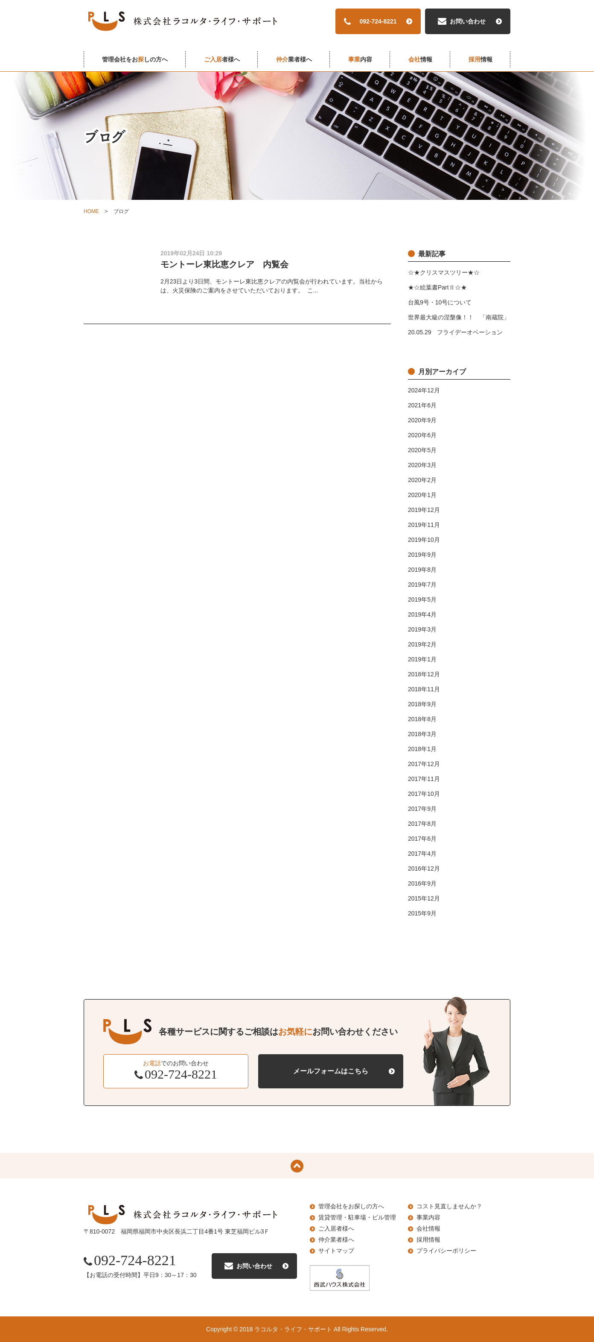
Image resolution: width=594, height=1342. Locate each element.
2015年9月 (422, 913)
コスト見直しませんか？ (449, 1206)
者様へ (222, 59)
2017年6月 (422, 838)
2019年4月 (422, 614)
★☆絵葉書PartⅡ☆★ (437, 287)
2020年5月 (422, 450)
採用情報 (428, 1239)
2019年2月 (422, 644)
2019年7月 (422, 584)
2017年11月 (424, 778)
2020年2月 (422, 480)
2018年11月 (424, 689)
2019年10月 (424, 539)
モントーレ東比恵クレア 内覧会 (224, 264)
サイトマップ (336, 1250)
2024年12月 (424, 390)
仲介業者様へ (336, 1239)
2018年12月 (424, 674)
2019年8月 (422, 569)
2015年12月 (424, 898)
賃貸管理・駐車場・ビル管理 (357, 1217)
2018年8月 (422, 719)
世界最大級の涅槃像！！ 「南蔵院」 (459, 317)
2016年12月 (424, 868)
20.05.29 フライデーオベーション (455, 332)
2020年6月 (422, 435)
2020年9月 (422, 420)
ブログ (121, 211)
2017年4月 (422, 853)
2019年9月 (422, 554)
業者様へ (294, 59)
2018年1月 (422, 749)
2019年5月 (422, 599)
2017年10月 (424, 793)
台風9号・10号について (440, 302)
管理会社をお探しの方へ (351, 1206)
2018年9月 (422, 704)
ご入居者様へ (336, 1228)
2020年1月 (422, 494)
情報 (420, 59)
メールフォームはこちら (330, 1071)
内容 (360, 59)
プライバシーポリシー (446, 1250)
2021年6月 (422, 405)
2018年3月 (422, 734)
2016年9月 (422, 883)
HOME (91, 211)
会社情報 (428, 1228)
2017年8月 (422, 823)
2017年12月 (424, 763)
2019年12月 (424, 509)
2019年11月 (424, 524)
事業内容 (428, 1217)
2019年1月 (422, 659)
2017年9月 (422, 808)
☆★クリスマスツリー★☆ (444, 272)
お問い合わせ (468, 21)
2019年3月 (422, 629)
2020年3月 (422, 465)
